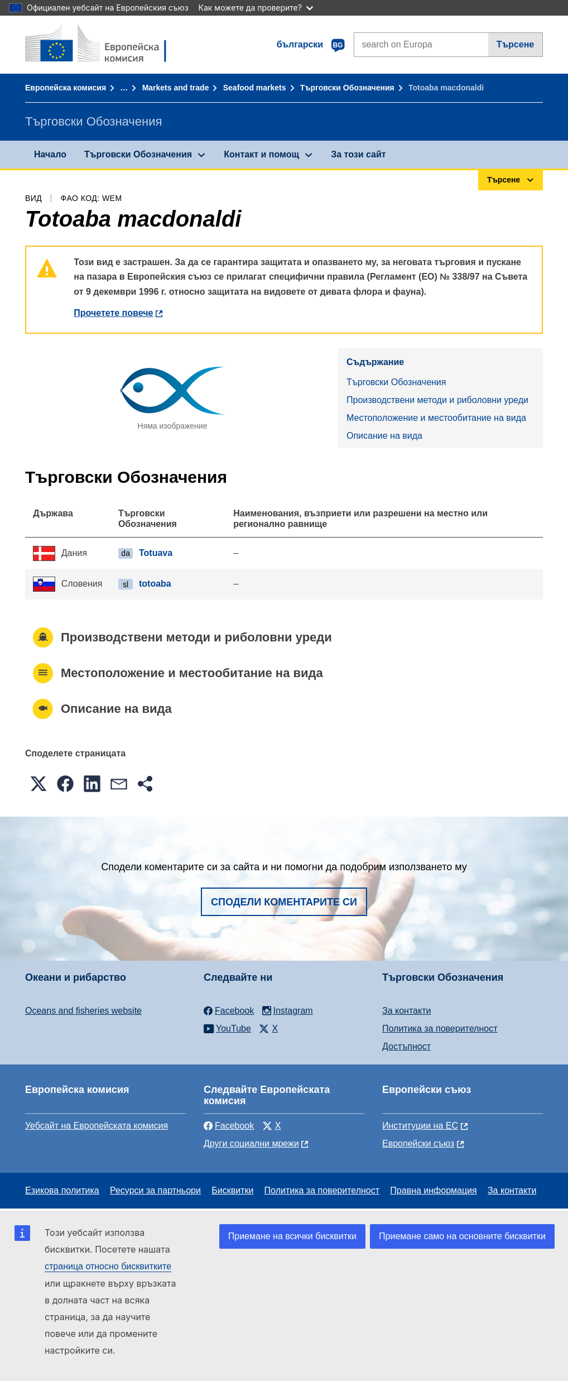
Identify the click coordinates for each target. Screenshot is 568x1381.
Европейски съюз (418, 1143)
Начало (50, 154)
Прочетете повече (113, 313)
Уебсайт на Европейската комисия (96, 1125)
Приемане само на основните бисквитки (462, 1236)
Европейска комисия (65, 87)
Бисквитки (232, 1190)
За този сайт (358, 154)
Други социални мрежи (251, 1143)
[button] (38, 784)
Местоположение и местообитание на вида (436, 418)
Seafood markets (254, 87)
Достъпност (406, 1046)
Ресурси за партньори (155, 1190)
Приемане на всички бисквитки (292, 1236)
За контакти (406, 1010)
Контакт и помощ (261, 154)
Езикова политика (62, 1190)
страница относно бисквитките (108, 1266)
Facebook (229, 1125)
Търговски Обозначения (347, 87)
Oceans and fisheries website (83, 1010)
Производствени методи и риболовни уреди (437, 400)
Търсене (516, 44)
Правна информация (433, 1190)
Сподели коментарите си (284, 902)
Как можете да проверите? (256, 7)
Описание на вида (384, 435)
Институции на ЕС (420, 1125)
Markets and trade (175, 87)
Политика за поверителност (440, 1028)
